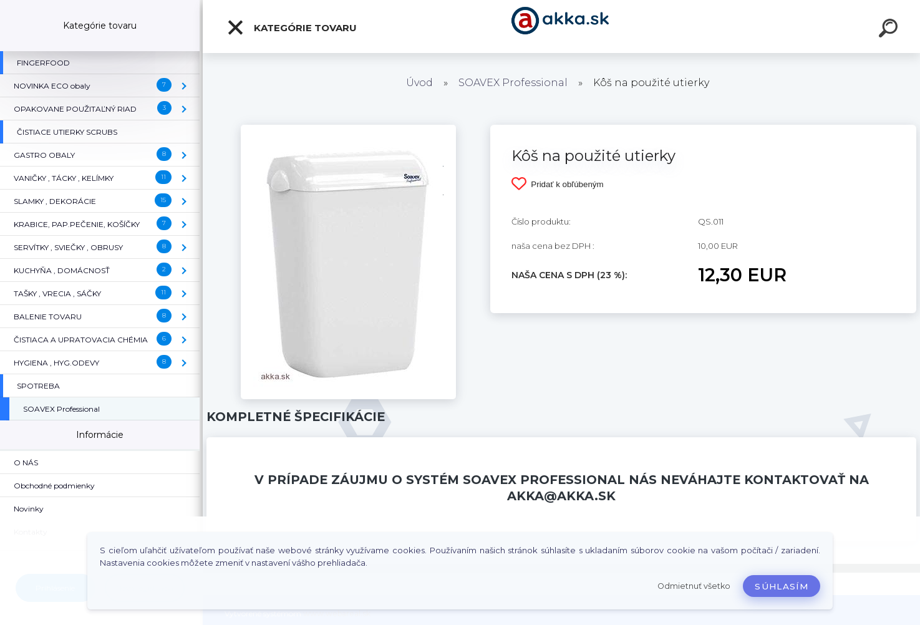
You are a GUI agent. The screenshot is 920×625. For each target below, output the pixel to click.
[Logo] (561, 26)
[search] (890, 30)
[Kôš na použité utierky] (348, 129)
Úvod (419, 83)
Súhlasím (781, 586)
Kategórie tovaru (291, 27)
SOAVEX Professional (513, 83)
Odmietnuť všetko (693, 586)
